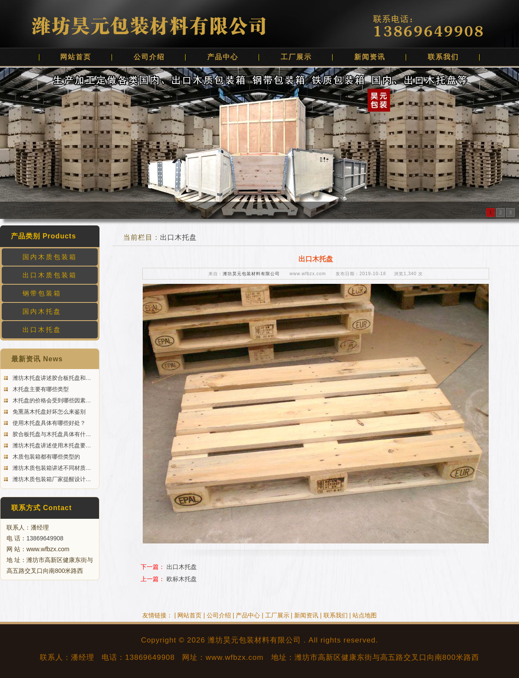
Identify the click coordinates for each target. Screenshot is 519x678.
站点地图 (364, 615)
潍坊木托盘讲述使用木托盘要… (51, 445)
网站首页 (75, 57)
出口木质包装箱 (49, 275)
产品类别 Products (43, 236)
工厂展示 (296, 57)
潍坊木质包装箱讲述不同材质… (51, 468)
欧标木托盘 (182, 578)
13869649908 (45, 538)
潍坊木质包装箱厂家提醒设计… (51, 479)
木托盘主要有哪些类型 (40, 389)
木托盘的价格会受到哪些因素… (51, 400)
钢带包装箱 (41, 293)
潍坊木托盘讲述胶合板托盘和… (51, 378)
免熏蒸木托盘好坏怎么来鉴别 (48, 411)
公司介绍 (149, 57)
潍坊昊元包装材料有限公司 (251, 273)
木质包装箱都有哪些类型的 (45, 456)
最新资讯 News (37, 359)
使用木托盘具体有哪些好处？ (48, 423)
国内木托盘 (41, 311)
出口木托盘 (41, 329)
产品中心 (222, 57)
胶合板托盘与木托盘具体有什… (51, 434)
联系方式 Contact (41, 507)
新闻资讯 (369, 57)
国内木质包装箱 (49, 256)
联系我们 (443, 57)
